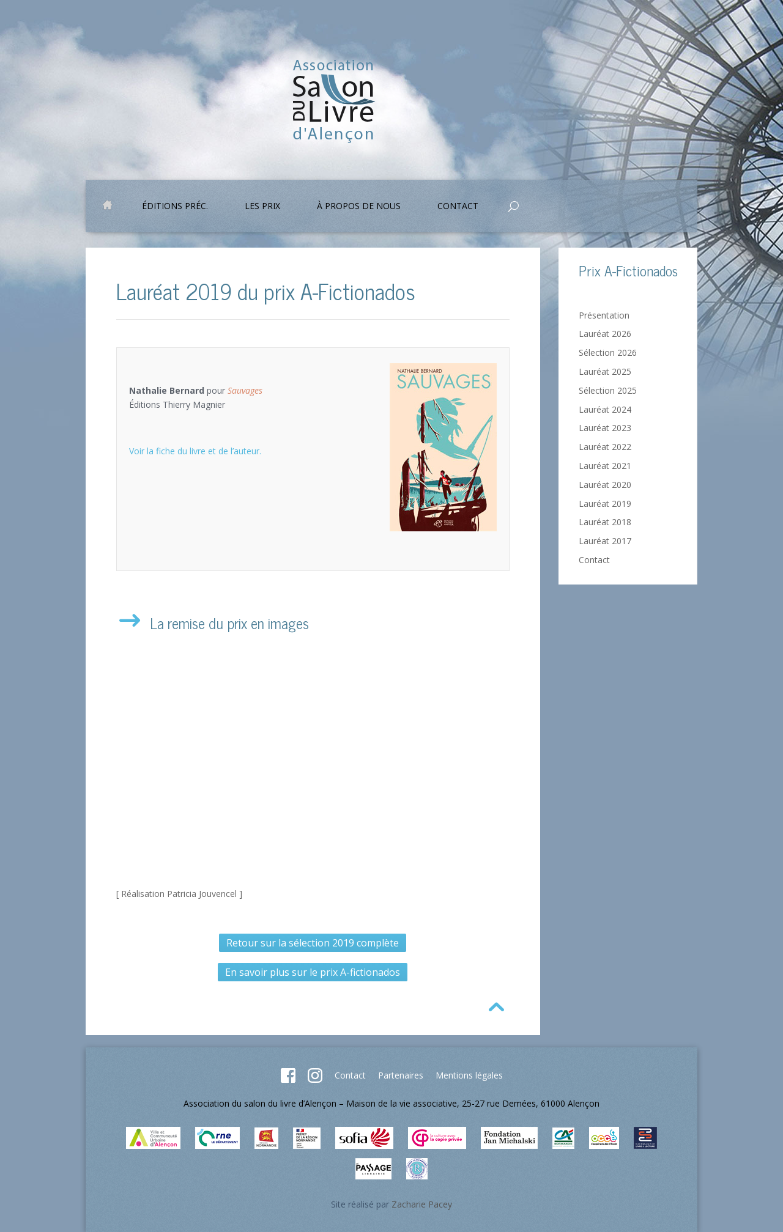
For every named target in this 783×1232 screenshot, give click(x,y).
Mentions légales (469, 1075)
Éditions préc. (175, 207)
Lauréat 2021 (605, 465)
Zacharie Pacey (422, 1204)
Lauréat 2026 (605, 333)
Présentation (604, 315)
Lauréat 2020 (605, 484)
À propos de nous (359, 207)
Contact (457, 207)
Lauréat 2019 (605, 503)
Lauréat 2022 (605, 446)
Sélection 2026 (608, 352)
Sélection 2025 (608, 390)
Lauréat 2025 (605, 371)
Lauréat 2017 (605, 541)
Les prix (262, 207)
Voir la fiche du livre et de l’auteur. (195, 451)
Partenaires (400, 1075)
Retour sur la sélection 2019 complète (312, 943)
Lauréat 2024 (605, 409)
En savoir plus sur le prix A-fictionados (312, 972)
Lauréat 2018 (605, 522)
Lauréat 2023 (605, 427)
